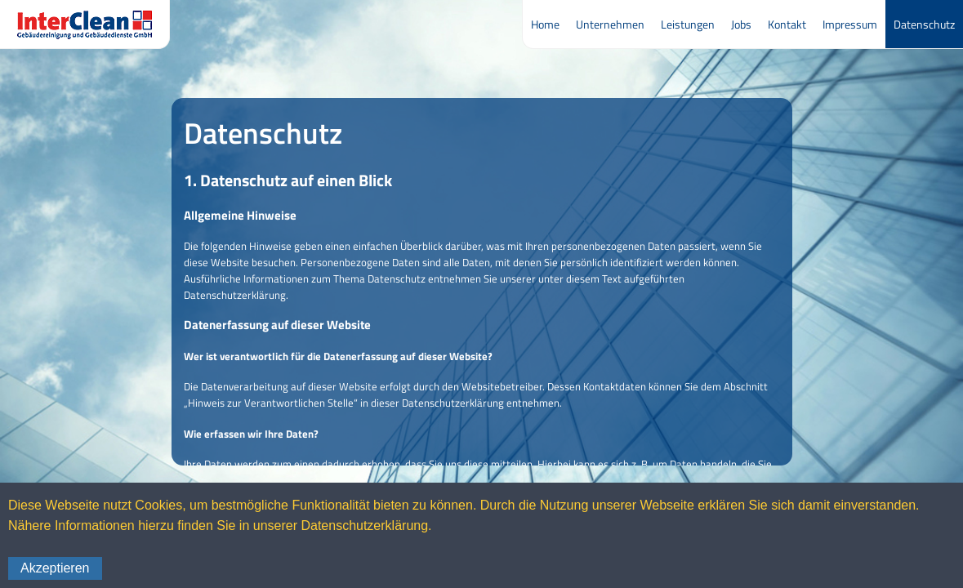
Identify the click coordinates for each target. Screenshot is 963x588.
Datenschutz (924, 24)
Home (545, 24)
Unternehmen (610, 24)
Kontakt (787, 24)
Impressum (850, 24)
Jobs (741, 24)
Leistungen (688, 24)
